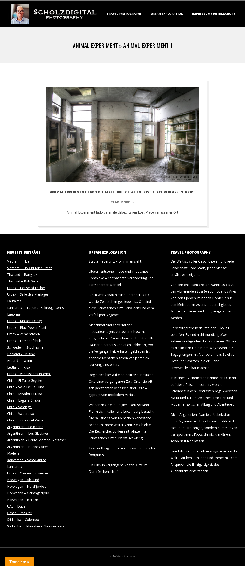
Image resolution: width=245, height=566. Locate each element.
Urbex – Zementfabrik (23, 334)
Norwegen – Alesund (23, 480)
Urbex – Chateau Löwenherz (29, 473)
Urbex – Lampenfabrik (24, 340)
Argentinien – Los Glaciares (28, 433)
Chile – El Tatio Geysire (24, 380)
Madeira (13, 453)
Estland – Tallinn (19, 360)
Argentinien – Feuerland (25, 427)
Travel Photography (124, 14)
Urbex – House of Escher (26, 287)
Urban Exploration (167, 14)
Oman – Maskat (19, 513)
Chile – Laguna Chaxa (23, 400)
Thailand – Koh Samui (23, 281)
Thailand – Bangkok (22, 274)
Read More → (122, 202)
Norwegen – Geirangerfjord (28, 493)
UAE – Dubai (16, 506)
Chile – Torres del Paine (25, 420)
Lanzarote (15, 466)
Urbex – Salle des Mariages (27, 294)
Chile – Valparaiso (20, 413)
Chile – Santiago (19, 407)
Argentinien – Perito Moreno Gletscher (36, 440)
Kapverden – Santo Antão (26, 460)
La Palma (14, 301)
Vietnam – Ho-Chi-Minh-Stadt (29, 268)
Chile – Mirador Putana (24, 393)
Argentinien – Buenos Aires (27, 446)
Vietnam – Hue (18, 261)
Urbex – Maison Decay (24, 321)
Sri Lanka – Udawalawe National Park (35, 526)
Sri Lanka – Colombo (23, 519)
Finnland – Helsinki (21, 354)
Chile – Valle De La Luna (25, 387)
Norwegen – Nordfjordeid (27, 486)
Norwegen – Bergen (22, 499)
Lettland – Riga (18, 367)
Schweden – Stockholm (25, 347)
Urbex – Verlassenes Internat (29, 374)
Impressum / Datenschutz (214, 14)
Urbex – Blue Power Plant (26, 327)
